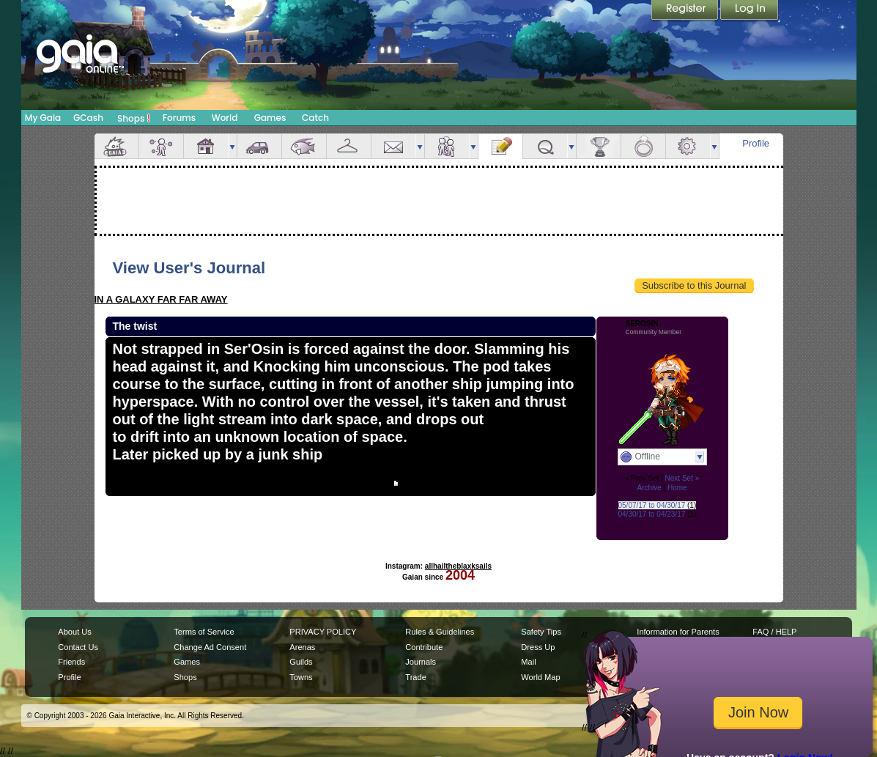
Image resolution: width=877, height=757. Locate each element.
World (225, 117)
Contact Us (78, 647)
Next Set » (682, 478)
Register (685, 11)
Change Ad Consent (210, 647)
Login (749, 11)
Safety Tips (541, 631)
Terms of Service (204, 631)
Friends (447, 146)
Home (677, 488)
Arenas (302, 647)
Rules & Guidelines (439, 631)
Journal (500, 146)
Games (270, 117)
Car (259, 146)
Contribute (424, 647)
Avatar (161, 146)
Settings (688, 146)
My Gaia (43, 117)
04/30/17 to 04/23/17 (652, 514)
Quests (545, 146)
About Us (74, 631)
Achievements (599, 146)
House (206, 146)
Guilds (300, 661)
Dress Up (538, 647)
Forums (179, 117)
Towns (300, 677)
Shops (133, 118)
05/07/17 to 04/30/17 (652, 505)
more (232, 146)
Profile (755, 143)
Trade (415, 677)
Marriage (643, 146)
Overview (116, 146)
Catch (315, 117)
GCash (88, 117)
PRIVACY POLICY (322, 631)
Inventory (349, 146)
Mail (393, 146)
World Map (540, 677)
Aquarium (304, 146)
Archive (649, 488)
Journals (420, 661)
